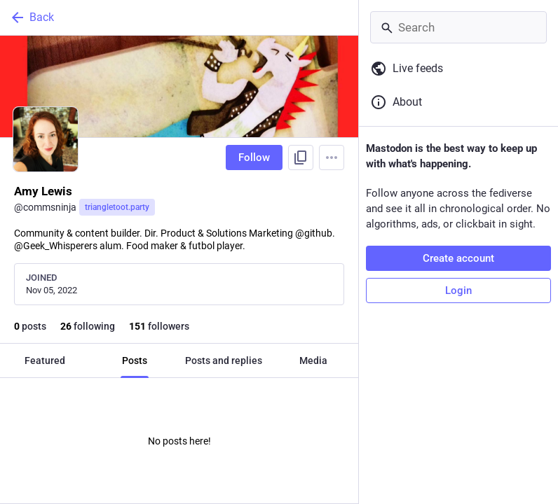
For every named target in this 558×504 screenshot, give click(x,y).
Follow (254, 157)
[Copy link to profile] (300, 157)
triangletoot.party (117, 207)
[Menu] (331, 157)
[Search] (458, 27)
